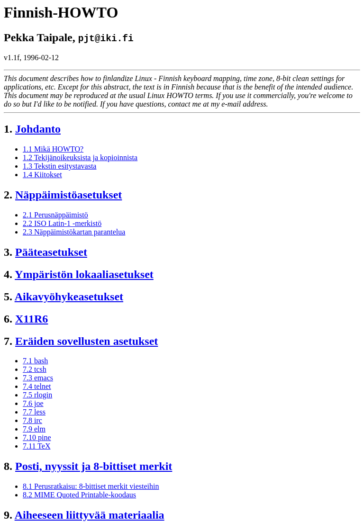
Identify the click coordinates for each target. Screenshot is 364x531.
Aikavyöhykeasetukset (69, 296)
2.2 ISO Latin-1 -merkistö (62, 223)
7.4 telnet (37, 386)
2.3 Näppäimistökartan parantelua (74, 232)
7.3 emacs (38, 378)
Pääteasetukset (51, 252)
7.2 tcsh (34, 369)
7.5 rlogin (37, 395)
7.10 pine (37, 437)
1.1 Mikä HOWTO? (53, 149)
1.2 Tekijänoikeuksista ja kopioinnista (80, 157)
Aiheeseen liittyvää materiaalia (89, 515)
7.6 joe (33, 403)
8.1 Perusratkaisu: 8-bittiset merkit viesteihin (91, 486)
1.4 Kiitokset (42, 175)
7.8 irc (32, 420)
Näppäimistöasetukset (68, 195)
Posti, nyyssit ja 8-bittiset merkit (93, 466)
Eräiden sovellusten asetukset (86, 341)
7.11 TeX (36, 446)
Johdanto (38, 129)
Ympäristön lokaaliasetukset (84, 274)
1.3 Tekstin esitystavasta (59, 166)
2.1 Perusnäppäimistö (55, 215)
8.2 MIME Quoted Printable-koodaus (79, 495)
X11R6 (31, 319)
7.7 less (34, 412)
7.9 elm (34, 429)
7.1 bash (35, 361)
